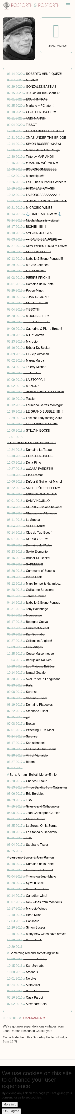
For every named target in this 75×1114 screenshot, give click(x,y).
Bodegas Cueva (37, 621)
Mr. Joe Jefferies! (37, 265)
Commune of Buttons (40, 570)
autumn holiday (36, 959)
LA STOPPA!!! (35, 379)
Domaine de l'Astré (39, 545)
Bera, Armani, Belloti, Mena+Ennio (33, 774)
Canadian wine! (36, 895)
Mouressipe (34, 615)
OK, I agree (11, 1111)
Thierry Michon (36, 367)
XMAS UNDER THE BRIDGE (46, 137)
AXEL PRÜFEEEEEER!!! (43, 488)
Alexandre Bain (36, 1004)
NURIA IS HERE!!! (38, 252)
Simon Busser (35, 927)
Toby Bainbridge (37, 609)
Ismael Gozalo (36, 672)
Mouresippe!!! (35, 175)
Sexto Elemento (37, 551)
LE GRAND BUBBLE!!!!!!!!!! (44, 411)
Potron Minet (34, 290)
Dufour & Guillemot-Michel (44, 481)
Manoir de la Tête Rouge (43, 150)
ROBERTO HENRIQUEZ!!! (44, 73)
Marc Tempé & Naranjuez (43, 583)
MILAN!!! (32, 80)
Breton (30, 723)
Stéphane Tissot (37, 711)
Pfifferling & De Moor (40, 730)
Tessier (31, 398)
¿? (28, 717)
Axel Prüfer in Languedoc (43, 679)
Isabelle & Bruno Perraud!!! (44, 258)
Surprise (32, 691)
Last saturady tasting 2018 (44, 418)
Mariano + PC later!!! (40, 105)
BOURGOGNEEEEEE (41, 169)
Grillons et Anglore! (39, 640)
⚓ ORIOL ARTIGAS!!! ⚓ (44, 214)
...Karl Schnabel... (38, 322)
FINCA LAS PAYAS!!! (40, 188)
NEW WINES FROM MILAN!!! (46, 246)
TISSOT (31, 124)
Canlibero (32, 921)
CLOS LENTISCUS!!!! (41, 112)
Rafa (29, 685)
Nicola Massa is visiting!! (42, 220)
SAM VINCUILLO (38, 500)
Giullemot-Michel (37, 628)
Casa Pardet (34, 997)
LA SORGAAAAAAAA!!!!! (43, 194)
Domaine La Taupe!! (39, 449)
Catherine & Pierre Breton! (44, 328)
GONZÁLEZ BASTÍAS (41, 86)
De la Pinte (33, 462)
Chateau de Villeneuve (41, 513)
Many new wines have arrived (46, 934)
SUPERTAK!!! (35, 526)
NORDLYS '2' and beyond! (44, 507)
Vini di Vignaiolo (37, 755)
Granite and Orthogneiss (42, 806)
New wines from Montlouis (44, 902)
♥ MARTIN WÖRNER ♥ (42, 163)
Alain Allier (33, 985)
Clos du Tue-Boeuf (39, 532)
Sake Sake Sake (37, 889)
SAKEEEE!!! (34, 564)
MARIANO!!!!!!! (36, 271)
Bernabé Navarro (37, 991)
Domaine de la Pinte (40, 284)
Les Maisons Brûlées (40, 666)
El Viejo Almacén (37, 354)
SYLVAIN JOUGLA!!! (40, 233)
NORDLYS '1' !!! (37, 539)
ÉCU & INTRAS (37, 99)
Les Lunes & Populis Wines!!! (46, 182)
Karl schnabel (35, 742)
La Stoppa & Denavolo (41, 832)
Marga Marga (35, 360)
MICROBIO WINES (39, 207)
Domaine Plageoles (39, 704)
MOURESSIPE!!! (37, 316)
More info (9, 1104)
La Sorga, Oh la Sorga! (42, 825)
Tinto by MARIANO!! (40, 156)
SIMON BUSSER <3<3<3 (43, 143)
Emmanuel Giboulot (39, 870)
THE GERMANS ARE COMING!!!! (33, 443)
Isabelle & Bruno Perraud (43, 602)
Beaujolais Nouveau (39, 660)
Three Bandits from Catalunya (46, 787)
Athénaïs (32, 972)
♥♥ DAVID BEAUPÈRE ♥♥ (44, 239)
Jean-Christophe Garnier (43, 813)
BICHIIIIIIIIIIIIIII (36, 226)
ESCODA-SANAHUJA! (41, 494)
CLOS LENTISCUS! (39, 456)
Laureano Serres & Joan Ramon (32, 857)
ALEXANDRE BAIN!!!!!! (42, 424)
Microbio (32, 341)
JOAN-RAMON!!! (37, 297)
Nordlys (31, 978)
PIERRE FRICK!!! (38, 277)
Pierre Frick (34, 577)
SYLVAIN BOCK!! (38, 430)
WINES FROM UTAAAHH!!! (45, 392)
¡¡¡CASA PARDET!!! (39, 468)
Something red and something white (34, 953)
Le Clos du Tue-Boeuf (41, 749)
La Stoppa (33, 519)
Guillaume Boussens (40, 589)
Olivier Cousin (35, 819)
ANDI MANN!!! (36, 118)
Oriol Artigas (34, 647)
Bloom (30, 761)
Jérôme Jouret (36, 596)
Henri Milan (34, 915)
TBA (29, 800)
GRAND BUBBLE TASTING (45, 131)
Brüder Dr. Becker (38, 347)
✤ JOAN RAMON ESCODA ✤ (46, 201)
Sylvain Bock (35, 883)
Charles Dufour (36, 781)
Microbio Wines (36, 908)
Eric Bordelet (35, 793)
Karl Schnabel (35, 634)
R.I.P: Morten (35, 335)
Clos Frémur (34, 475)
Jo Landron (33, 373)
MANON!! (32, 386)
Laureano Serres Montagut (44, 405)
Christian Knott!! (37, 303)
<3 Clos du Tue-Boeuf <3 (43, 93)
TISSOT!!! (33, 309)
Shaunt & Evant (36, 698)
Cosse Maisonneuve (40, 653)
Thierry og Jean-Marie (41, 876)
